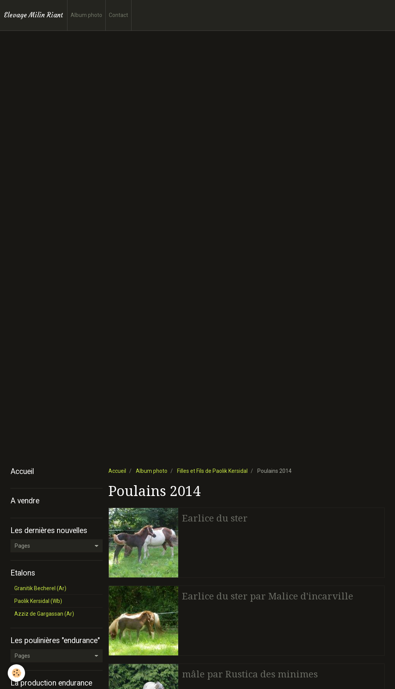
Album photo (86, 15)
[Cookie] (16, 673)
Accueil (117, 471)
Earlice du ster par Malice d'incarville (267, 596)
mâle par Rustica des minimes (250, 674)
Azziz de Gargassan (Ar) (44, 614)
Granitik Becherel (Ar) (40, 588)
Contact (118, 15)
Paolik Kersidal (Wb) (38, 601)
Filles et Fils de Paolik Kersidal (212, 471)
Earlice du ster (215, 518)
